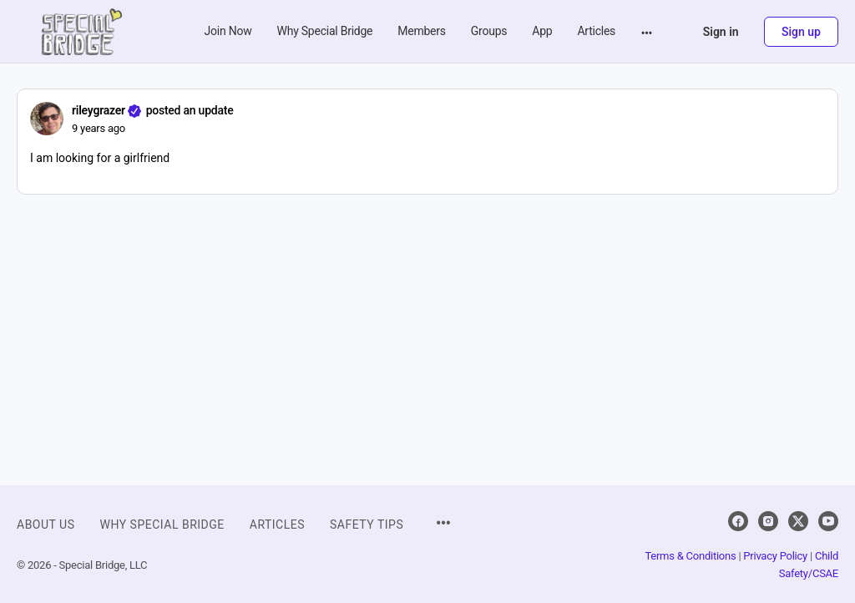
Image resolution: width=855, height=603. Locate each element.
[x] (798, 521)
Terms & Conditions (690, 556)
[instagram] (768, 521)
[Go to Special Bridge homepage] (82, 30)
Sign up (801, 31)
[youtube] (828, 521)
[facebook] (738, 521)
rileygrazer (98, 110)
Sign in (721, 31)
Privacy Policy (775, 556)
